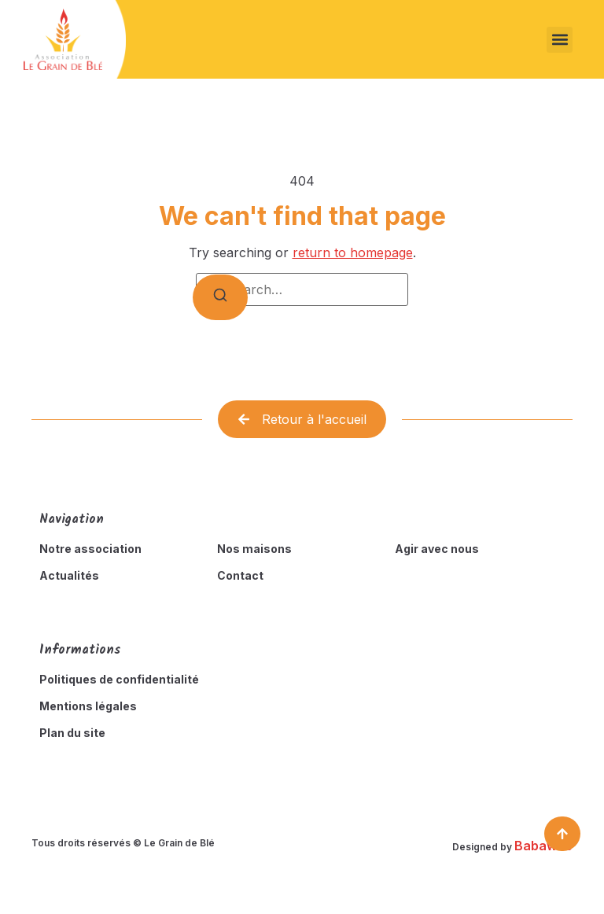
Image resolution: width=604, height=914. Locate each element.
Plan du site (72, 732)
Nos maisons (254, 548)
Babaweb (543, 845)
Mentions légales (88, 706)
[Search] (220, 297)
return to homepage (353, 252)
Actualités (69, 575)
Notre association (90, 548)
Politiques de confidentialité (119, 679)
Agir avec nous (437, 548)
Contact (240, 575)
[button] (560, 40)
